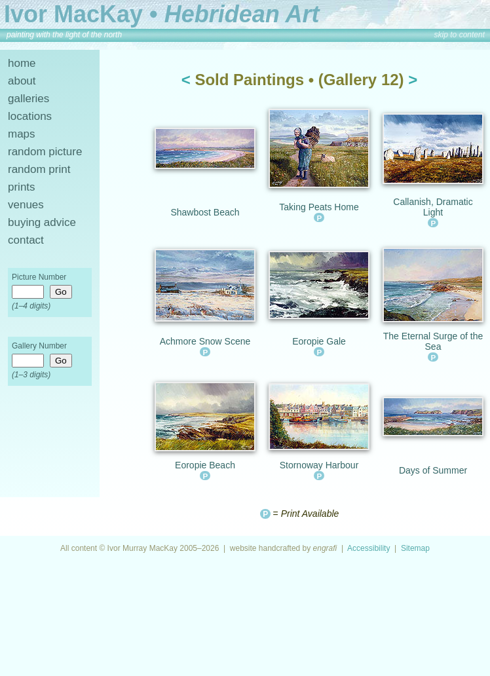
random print (39, 169)
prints (21, 187)
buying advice (42, 222)
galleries (28, 98)
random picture (45, 151)
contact (26, 240)
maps (21, 134)
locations (30, 116)
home (22, 63)
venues (26, 204)
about (22, 81)
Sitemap (415, 548)
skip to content (459, 34)
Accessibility (368, 548)
